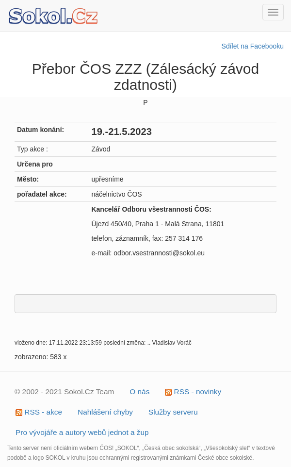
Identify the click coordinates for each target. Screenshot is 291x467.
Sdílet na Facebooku (253, 46)
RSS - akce (39, 412)
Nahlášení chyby (105, 412)
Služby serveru (173, 412)
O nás (139, 391)
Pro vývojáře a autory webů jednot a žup (82, 432)
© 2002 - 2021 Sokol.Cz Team (64, 391)
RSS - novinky (193, 391)
